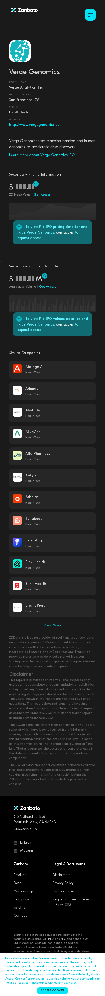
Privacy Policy (63, 883)
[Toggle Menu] (90, 15)
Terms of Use (63, 891)
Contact (20, 916)
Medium (23, 850)
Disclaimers (61, 875)
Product (20, 875)
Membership (23, 891)
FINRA (50, 938)
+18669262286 (25, 829)
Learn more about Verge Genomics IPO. (42, 155)
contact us (65, 232)
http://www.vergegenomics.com (35, 125)
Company (21, 899)
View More (52, 625)
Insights (19, 907)
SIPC (63, 938)
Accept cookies (52, 990)
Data (18, 883)
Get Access (42, 195)
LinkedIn (23, 842)
